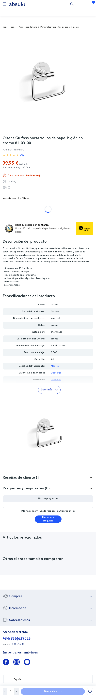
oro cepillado (29, 213)
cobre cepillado (69, 204)
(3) (22, 155)
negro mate (28, 204)
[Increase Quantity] (17, 691)
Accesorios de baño (28, 27)
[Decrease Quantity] (5, 691)
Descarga (56, 373)
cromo (9, 204)
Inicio (5, 27)
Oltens (55, 304)
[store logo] (17, 4)
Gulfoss (55, 311)
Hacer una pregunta (48, 519)
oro (48, 213)
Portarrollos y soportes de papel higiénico (59, 27)
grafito (48, 204)
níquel (9, 213)
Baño (13, 27)
